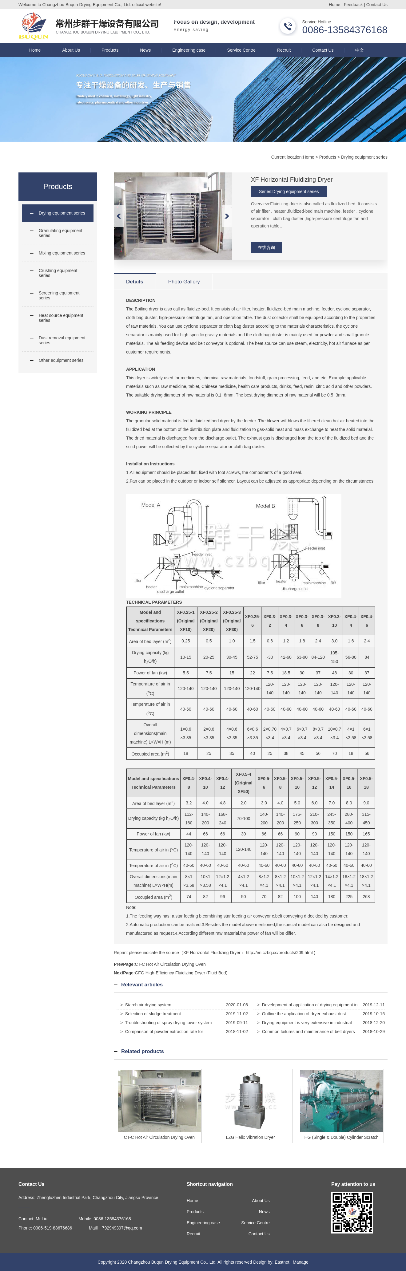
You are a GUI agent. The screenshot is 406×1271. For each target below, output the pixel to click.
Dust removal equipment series (62, 340)
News (145, 50)
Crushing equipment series (58, 273)
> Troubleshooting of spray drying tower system (166, 1022)
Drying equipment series (364, 157)
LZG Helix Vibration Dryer (250, 1137)
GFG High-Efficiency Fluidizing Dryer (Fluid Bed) (181, 972)
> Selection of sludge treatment (150, 1013)
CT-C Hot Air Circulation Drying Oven (170, 964)
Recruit (284, 50)
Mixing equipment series (62, 253)
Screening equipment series (59, 295)
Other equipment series (61, 360)
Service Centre (241, 50)
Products (110, 50)
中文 (359, 50)
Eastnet (282, 1262)
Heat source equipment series (61, 318)
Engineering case (188, 50)
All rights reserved (234, 1262)
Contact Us (377, 4)
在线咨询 (266, 247)
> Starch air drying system (145, 1004)
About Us (71, 50)
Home (334, 4)
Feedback (353, 4)
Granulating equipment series (60, 233)
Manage (300, 1262)
